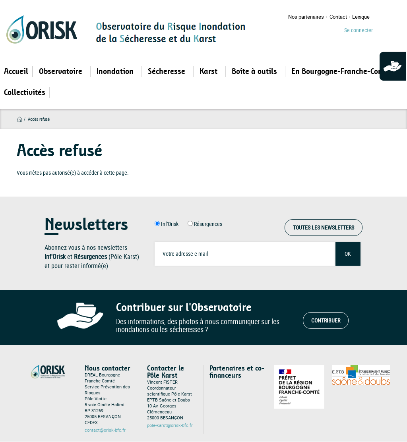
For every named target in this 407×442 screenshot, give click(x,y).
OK (348, 253)
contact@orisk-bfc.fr (105, 430)
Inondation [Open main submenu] (116, 71)
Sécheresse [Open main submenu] (167, 71)
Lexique (361, 17)
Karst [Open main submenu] (209, 71)
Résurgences (208, 224)
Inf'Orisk (169, 224)
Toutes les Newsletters (323, 227)
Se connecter (358, 30)
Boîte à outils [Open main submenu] (255, 71)
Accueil (16, 71)
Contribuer (325, 320)
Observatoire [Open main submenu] (61, 71)
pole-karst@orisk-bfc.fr (170, 425)
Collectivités (24, 92)
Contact (338, 17)
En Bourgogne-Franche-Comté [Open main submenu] (342, 71)
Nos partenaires (306, 17)
